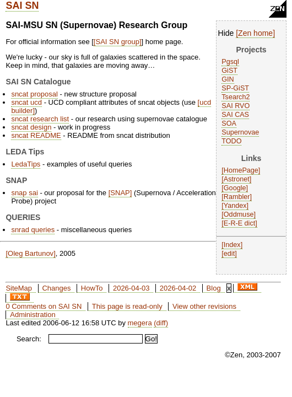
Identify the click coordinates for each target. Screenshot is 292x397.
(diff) (161, 323)
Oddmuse (239, 214)
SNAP (119, 193)
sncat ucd (26, 102)
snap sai (24, 193)
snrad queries (33, 230)
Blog (214, 288)
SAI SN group (117, 41)
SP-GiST (235, 88)
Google (235, 188)
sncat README (36, 135)
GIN (227, 79)
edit (229, 253)
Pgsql (230, 62)
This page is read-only (127, 306)
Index (232, 245)
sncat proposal (34, 94)
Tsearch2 (235, 97)
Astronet (237, 179)
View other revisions (204, 306)
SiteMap (19, 288)
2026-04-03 (131, 288)
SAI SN (22, 5)
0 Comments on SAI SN (44, 306)
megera (140, 323)
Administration (32, 314)
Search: (29, 339)
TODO (231, 141)
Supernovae (240, 132)
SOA (228, 123)
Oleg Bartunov (30, 253)
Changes (56, 288)
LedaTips (25, 164)
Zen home (255, 33)
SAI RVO (235, 106)
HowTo (92, 288)
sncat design (31, 127)
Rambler (237, 197)
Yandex (235, 206)
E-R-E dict (239, 223)
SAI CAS (235, 115)
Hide (226, 33)
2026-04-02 (178, 288)
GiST (229, 70)
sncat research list (40, 119)
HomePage (241, 170)
